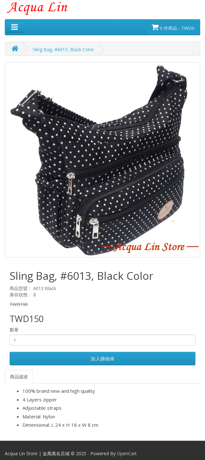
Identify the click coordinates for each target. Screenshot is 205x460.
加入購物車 (103, 358)
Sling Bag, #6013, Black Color (63, 49)
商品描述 (19, 377)
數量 (14, 330)
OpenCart (127, 453)
